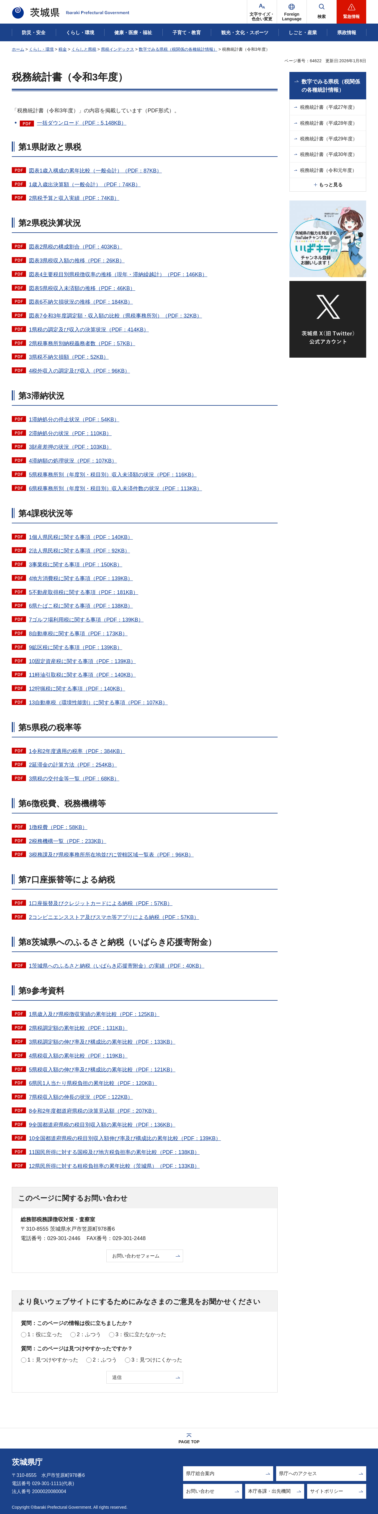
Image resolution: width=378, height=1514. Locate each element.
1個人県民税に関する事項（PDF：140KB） (81, 537)
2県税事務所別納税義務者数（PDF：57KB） (82, 343)
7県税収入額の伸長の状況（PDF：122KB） (81, 1097)
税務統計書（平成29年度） (328, 138)
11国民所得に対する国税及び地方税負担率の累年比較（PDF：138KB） (114, 1152)
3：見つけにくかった (156, 1360)
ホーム (18, 49)
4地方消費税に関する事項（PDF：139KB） (81, 578)
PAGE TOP (188, 1441)
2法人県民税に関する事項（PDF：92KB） (79, 551)
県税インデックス (117, 49)
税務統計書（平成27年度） (328, 107)
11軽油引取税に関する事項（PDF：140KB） (82, 675)
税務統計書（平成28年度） (328, 123)
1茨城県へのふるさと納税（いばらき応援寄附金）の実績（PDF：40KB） (116, 966)
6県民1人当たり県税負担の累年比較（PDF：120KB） (93, 1083)
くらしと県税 (83, 49)
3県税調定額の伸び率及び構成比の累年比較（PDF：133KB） (102, 1042)
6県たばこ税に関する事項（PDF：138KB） (81, 606)
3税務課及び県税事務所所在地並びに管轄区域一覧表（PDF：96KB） (111, 855)
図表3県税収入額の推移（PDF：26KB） (77, 261)
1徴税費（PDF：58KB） (58, 827)
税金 (62, 49)
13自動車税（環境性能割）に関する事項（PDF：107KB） (98, 703)
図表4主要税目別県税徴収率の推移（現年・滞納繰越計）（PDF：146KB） (118, 274)
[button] (292, 12)
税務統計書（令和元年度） (328, 170)
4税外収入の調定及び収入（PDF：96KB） (79, 371)
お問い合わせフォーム (135, 1255)
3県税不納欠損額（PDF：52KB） (69, 357)
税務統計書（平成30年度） (328, 154)
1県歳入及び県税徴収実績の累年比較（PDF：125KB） (94, 1014)
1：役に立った (44, 1334)
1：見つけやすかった (52, 1360)
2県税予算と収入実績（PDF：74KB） (74, 198)
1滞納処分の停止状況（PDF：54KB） (74, 420)
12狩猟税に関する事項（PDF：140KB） (77, 689)
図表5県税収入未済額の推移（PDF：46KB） (82, 288)
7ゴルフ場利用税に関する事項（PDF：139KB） (86, 620)
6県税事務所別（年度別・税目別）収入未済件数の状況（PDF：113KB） (115, 488)
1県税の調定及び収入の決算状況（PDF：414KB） (89, 330)
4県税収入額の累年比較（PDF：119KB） (78, 1056)
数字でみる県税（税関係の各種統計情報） (178, 49)
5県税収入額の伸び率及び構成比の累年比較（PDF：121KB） (102, 1070)
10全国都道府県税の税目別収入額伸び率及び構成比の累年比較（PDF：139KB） (125, 1138)
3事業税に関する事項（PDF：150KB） (75, 565)
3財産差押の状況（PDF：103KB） (70, 447)
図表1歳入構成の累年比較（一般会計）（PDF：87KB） (95, 171)
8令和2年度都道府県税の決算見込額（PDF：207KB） (93, 1111)
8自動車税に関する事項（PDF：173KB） (78, 634)
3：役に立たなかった (140, 1334)
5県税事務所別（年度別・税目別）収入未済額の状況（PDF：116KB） (113, 475)
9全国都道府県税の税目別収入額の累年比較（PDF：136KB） (102, 1125)
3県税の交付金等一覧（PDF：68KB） (74, 779)
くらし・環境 (41, 49)
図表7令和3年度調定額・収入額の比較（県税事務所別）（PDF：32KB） (115, 316)
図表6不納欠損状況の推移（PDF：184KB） (81, 302)
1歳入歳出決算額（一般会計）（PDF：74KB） (85, 185)
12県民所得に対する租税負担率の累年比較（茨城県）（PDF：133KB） (114, 1166)
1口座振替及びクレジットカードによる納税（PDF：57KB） (100, 903)
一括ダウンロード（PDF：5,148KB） (81, 123)
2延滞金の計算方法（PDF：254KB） (73, 765)
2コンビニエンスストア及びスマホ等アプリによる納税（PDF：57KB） (114, 917)
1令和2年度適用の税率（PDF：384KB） (77, 751)
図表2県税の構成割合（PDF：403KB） (75, 247)
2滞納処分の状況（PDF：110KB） (70, 433)
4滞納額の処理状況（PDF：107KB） (73, 461)
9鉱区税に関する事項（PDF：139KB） (75, 647)
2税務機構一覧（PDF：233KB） (67, 841)
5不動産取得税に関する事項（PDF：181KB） (83, 592)
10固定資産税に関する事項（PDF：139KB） (82, 661)
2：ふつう (89, 1334)
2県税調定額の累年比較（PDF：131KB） (78, 1028)
